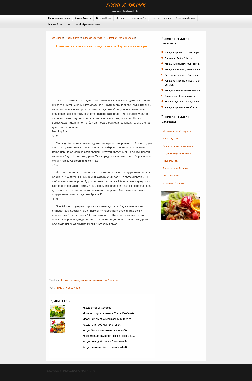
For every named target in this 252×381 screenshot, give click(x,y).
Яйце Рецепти (170, 160)
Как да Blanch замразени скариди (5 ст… (107, 330)
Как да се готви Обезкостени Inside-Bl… (106, 347)
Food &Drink (56, 38)
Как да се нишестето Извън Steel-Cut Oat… (183, 82)
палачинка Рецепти (173, 183)
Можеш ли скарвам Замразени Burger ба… (108, 319)
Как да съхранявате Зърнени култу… (185, 63)
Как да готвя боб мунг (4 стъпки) (102, 324)
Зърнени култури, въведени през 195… (186, 101)
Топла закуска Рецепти (175, 168)
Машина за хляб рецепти (177, 131)
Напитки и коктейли (137, 17)
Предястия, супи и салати (59, 17)
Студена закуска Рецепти (177, 153)
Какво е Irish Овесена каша (180, 96)
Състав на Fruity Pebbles (179, 58)
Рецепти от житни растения (120, 38)
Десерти (120, 17)
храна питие (72, 38)
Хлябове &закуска (83, 17)
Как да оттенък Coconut (97, 307)
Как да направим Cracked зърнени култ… (188, 52)
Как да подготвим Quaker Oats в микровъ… (189, 69)
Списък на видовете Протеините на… (186, 75)
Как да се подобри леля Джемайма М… (106, 341)
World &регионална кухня (88, 24)
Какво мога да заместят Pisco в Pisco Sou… (109, 336)
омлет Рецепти (171, 175)
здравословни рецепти (161, 17)
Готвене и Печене (103, 17)
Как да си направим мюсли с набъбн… (186, 90)
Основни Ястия (55, 24)
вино (69, 24)
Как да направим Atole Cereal (181, 107)
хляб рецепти (170, 138)
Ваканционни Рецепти (185, 17)
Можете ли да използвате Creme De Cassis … (110, 313)
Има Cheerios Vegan (69, 287)
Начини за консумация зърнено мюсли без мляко (91, 280)
